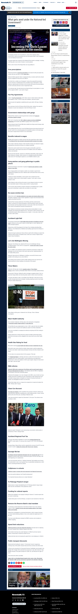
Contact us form (15, 609)
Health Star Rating (14, 356)
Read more (60, 36)
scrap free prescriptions (22, 72)
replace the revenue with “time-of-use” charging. (27, 446)
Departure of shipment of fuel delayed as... (41, 585)
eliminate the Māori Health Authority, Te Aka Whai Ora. (21, 323)
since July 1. (26, 74)
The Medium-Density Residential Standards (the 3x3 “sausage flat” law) (24, 454)
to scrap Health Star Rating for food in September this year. (29, 345)
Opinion (59, 2)
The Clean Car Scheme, (13, 391)
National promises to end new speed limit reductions (19, 527)
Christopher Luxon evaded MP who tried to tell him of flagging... (20, 583)
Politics (11, 569)
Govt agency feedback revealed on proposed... (41, 577)
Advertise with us (15, 612)
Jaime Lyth (10, 27)
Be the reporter (14, 611)
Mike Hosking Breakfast (9, 8)
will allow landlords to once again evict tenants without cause (30, 196)
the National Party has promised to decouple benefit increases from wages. (26, 141)
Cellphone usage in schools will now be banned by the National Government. (25, 471)
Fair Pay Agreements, (17, 97)
